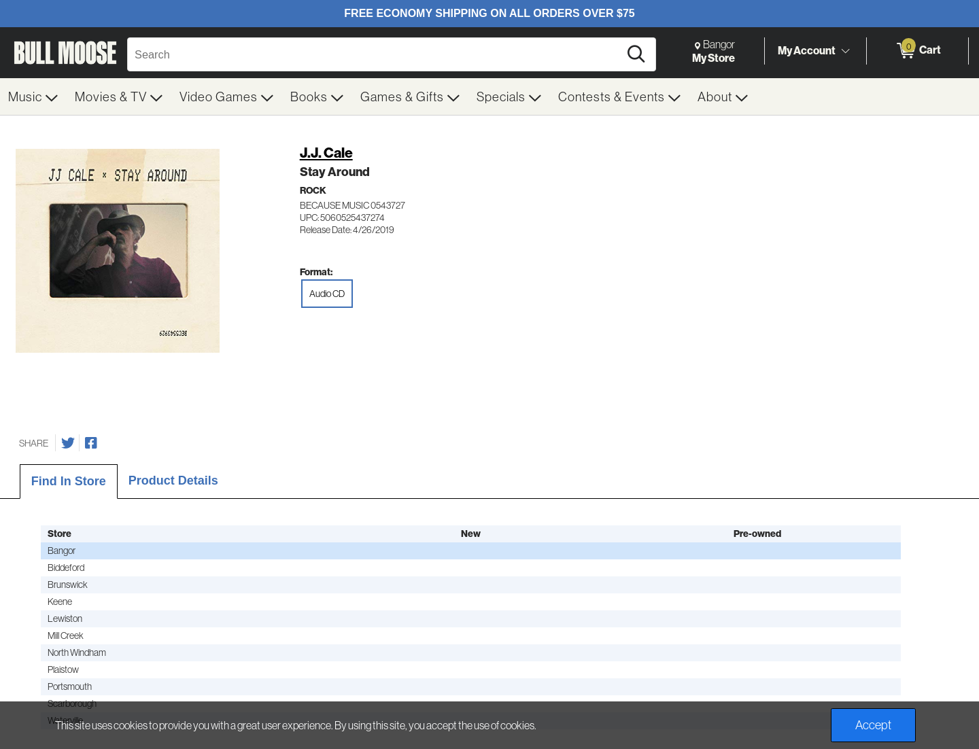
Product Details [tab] (173, 480)
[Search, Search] (375, 54)
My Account (807, 50)
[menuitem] (33, 96)
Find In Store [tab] (68, 481)
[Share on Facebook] (91, 443)
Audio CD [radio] (327, 294)
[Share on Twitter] (68, 443)
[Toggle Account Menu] (845, 51)
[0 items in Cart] (917, 51)
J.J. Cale (326, 152)
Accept (873, 725)
